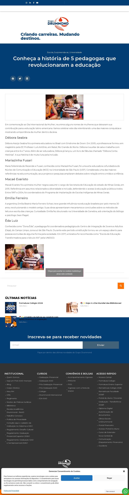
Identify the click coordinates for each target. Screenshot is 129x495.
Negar (109, 478)
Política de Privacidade (11, 491)
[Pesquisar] (121, 286)
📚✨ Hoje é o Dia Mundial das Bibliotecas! (100, 303)
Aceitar (77, 478)
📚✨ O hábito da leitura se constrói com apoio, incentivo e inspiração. (38, 318)
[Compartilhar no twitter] (20, 78)
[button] (124, 471)
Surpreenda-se (61, 52)
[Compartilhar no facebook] (13, 78)
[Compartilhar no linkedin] (27, 78)
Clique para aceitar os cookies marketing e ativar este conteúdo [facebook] (64, 272)
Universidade (75, 52)
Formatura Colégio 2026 (31, 303)
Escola (50, 52)
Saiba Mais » (23, 306)
